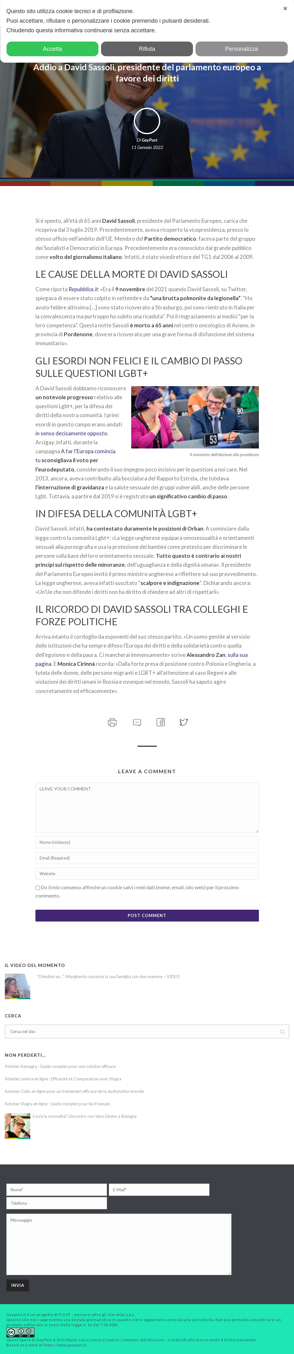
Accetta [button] (52, 49)
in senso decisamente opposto (71, 433)
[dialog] (147, 31)
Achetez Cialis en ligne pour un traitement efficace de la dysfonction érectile (74, 1091)
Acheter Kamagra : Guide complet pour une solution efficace (60, 1066)
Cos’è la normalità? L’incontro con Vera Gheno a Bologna (85, 1116)
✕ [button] (285, 8)
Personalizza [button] (241, 49)
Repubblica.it (83, 289)
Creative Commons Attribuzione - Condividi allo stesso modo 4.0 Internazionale (179, 1340)
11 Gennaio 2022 (147, 147)
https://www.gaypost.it (65, 1345)
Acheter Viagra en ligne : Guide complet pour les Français (57, 1103)
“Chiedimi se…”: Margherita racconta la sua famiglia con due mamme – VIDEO (108, 976)
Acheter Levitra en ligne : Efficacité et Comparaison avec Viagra (63, 1078)
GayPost (149, 140)
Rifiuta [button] (147, 49)
